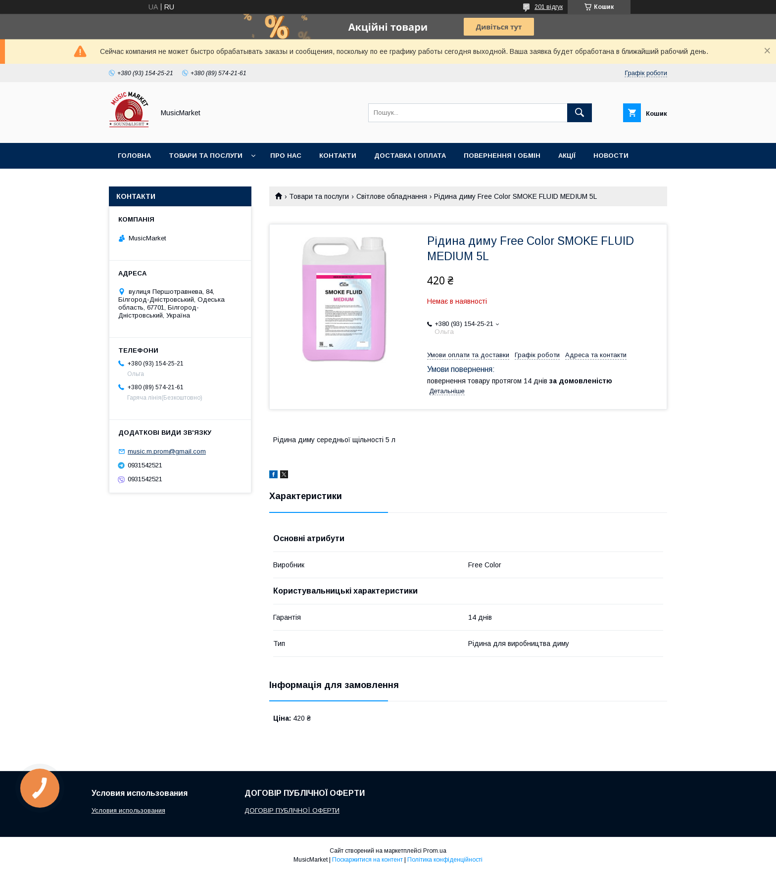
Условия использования (128, 810)
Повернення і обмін (502, 155)
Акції (567, 155)
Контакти (337, 155)
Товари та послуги (205, 155)
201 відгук (548, 6)
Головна (134, 155)
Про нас (285, 155)
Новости (611, 155)
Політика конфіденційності (445, 859)
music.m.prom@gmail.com (167, 451)
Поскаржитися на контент (367, 859)
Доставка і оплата (410, 155)
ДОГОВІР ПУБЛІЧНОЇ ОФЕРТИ (292, 810)
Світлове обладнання (391, 196)
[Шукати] (579, 112)
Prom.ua (434, 850)
